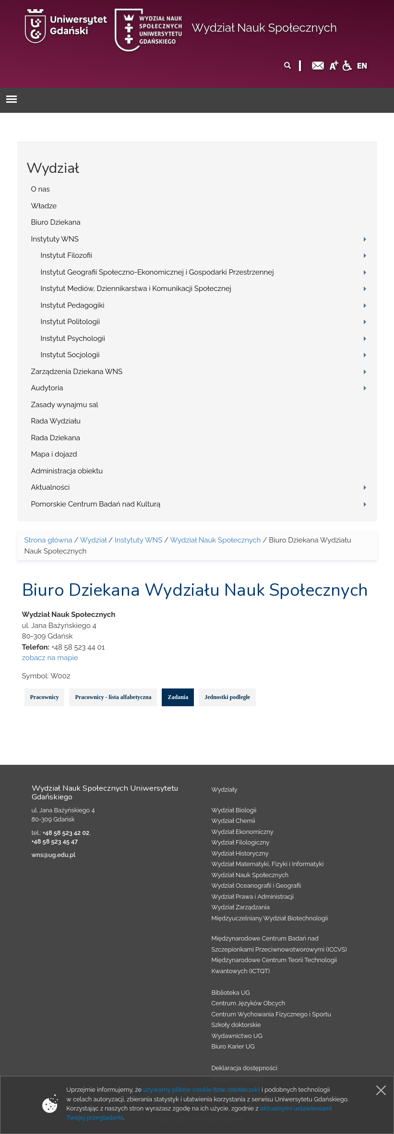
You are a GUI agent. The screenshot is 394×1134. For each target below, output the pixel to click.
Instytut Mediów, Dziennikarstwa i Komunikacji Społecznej (136, 288)
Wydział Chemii (233, 820)
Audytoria (47, 388)
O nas (40, 189)
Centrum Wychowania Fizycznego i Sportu (271, 1014)
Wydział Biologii (234, 810)
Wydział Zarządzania (241, 907)
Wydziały (225, 789)
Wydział (93, 540)
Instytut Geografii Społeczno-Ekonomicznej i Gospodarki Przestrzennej (157, 272)
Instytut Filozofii (66, 255)
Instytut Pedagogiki (73, 305)
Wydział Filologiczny (241, 842)
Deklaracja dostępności (244, 1068)
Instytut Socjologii (70, 354)
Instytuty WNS (55, 239)
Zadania (177, 697)
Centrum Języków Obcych (249, 1003)
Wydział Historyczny (240, 853)
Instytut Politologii (70, 321)
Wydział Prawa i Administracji (253, 896)
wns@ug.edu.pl (54, 854)
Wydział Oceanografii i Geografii (256, 885)
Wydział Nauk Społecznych (264, 28)
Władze (44, 206)
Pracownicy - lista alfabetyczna (113, 697)
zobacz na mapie (50, 657)
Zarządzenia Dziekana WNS (77, 371)
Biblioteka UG (231, 992)
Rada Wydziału (56, 421)
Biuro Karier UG (233, 1046)
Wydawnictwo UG (237, 1035)
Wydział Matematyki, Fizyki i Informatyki (268, 864)
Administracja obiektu (67, 471)
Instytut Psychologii (73, 338)
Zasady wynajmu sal (64, 404)
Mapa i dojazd (54, 454)
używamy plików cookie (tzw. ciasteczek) (201, 1089)
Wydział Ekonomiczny (243, 831)
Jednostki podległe (227, 697)
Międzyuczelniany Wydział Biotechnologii (270, 918)
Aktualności (50, 487)
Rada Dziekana (55, 438)
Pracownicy (44, 697)
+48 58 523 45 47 (55, 841)
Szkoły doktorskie (236, 1024)
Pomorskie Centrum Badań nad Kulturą (96, 504)
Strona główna (48, 540)
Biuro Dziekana (56, 222)
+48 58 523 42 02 (66, 832)
